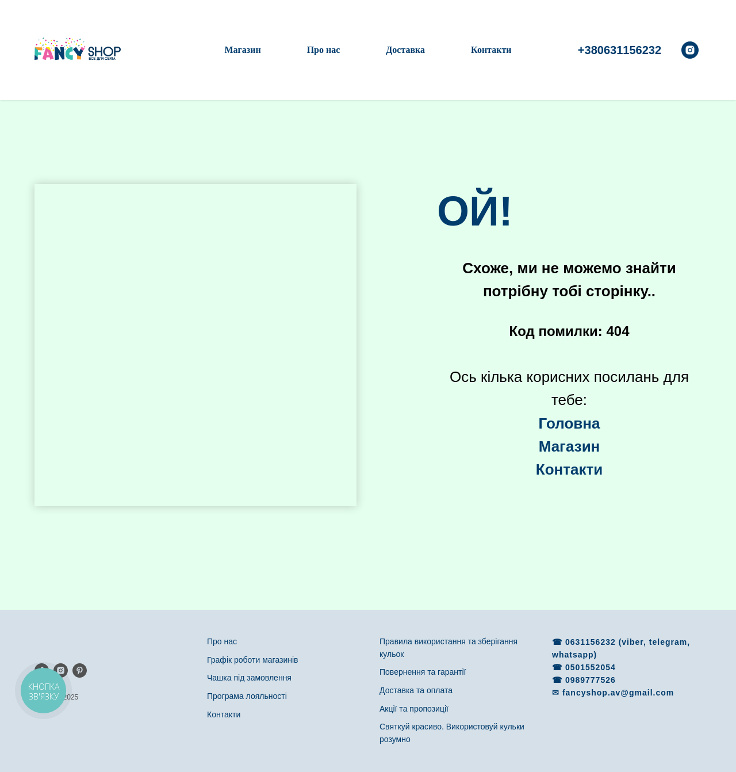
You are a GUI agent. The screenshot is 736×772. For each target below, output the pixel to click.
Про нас (323, 50)
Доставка (405, 50)
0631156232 (592, 642)
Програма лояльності (247, 696)
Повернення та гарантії (422, 672)
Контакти (491, 50)
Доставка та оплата (416, 690)
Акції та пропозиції (413, 708)
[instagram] (690, 50)
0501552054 (590, 667)
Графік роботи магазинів (252, 659)
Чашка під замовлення (249, 677)
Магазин (242, 50)
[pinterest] (79, 670)
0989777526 (590, 680)
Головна (569, 423)
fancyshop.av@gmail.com (618, 692)
